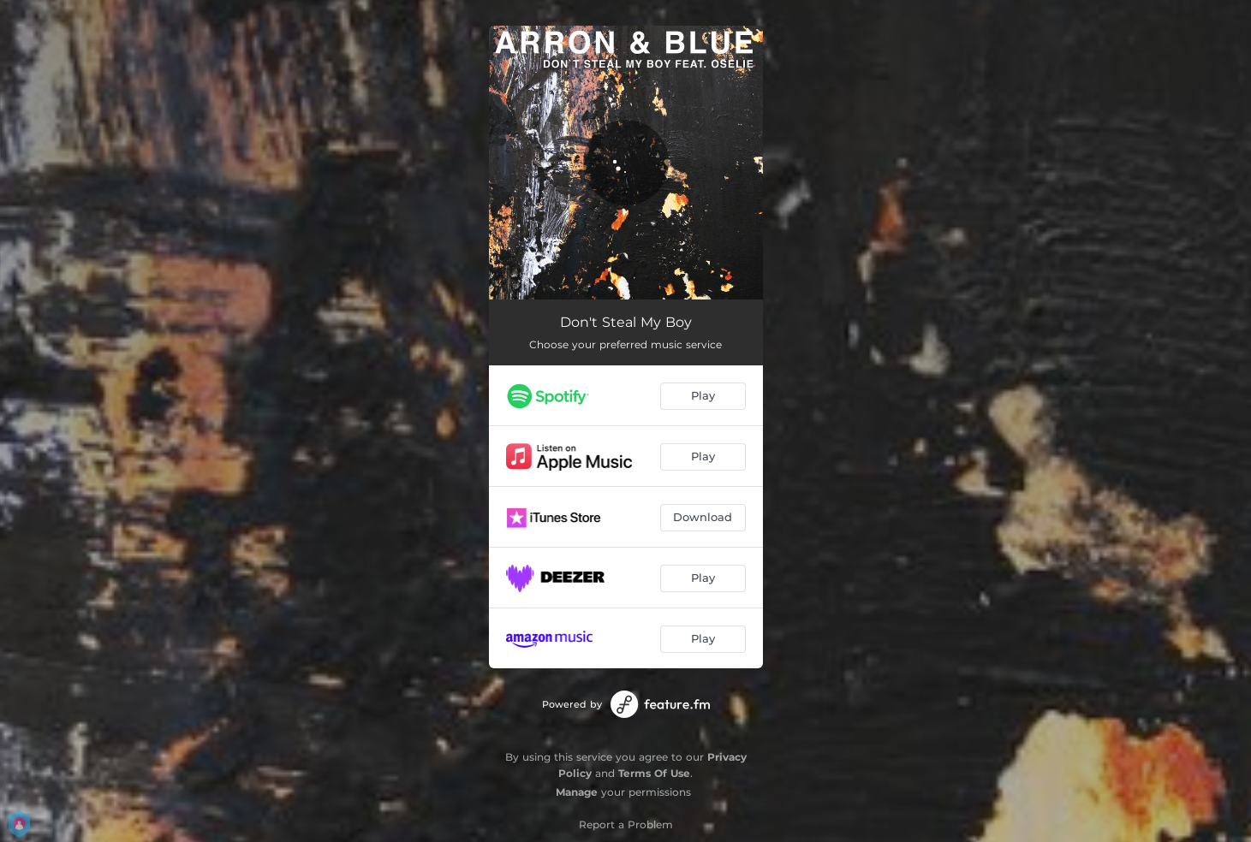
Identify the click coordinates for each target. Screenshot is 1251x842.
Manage (577, 792)
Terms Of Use (654, 773)
